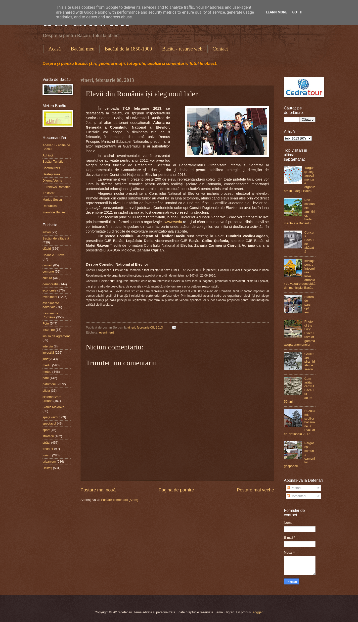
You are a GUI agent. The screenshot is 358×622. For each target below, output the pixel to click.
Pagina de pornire (176, 489)
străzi (46, 442)
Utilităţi (47, 468)
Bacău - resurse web (182, 48)
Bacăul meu (82, 48)
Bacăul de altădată (56, 238)
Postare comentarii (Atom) (119, 500)
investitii (48, 352)
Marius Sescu (52, 199)
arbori (47, 232)
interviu (48, 346)
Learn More (276, 12)
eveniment (106, 332)
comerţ (47, 265)
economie (49, 290)
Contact (220, 48)
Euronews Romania (56, 187)
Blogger (257, 612)
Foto (46, 323)
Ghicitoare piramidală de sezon (309, 361)
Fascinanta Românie (50, 315)
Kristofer (48, 193)
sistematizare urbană (52, 398)
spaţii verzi (50, 417)
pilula (46, 390)
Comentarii (296, 496)
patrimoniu (50, 384)
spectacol (49, 423)
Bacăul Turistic (53, 161)
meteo (47, 372)
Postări (294, 488)
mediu (47, 365)
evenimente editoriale (51, 305)
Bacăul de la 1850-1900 (128, 48)
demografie (50, 284)
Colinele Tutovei (54, 255)
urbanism (49, 461)
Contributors (51, 168)
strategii (48, 436)
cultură (47, 278)
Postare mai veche (255, 489)
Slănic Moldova (53, 407)
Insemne (49, 330)
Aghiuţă (48, 155)
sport (46, 430)
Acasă (54, 48)
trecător (48, 449)
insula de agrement (56, 336)
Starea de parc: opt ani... (309, 304)
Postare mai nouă (98, 489)
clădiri (47, 248)
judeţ (46, 359)
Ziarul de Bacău (54, 212)
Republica (50, 206)
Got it (297, 12)
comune (48, 271)
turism (47, 455)
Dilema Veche (52, 180)
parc (46, 378)
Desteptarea (51, 174)
